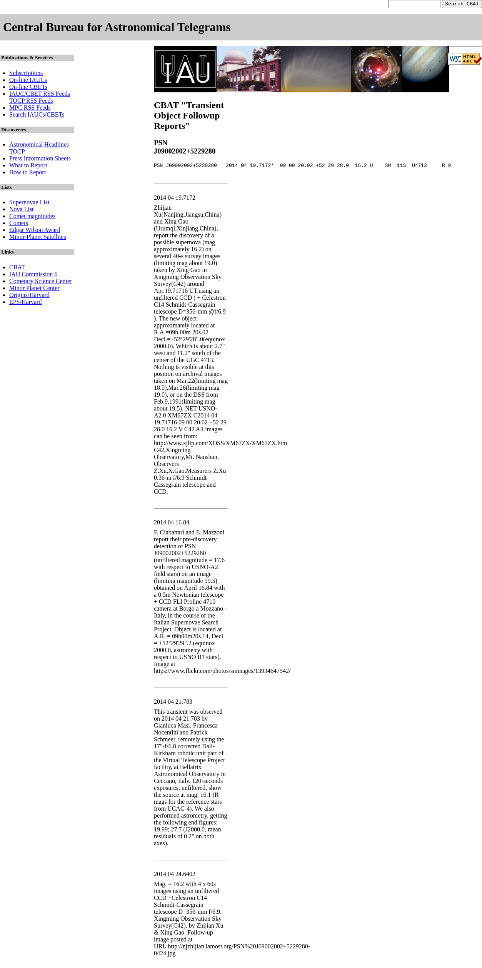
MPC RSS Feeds (30, 108)
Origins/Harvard (29, 296)
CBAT (17, 268)
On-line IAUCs (28, 81)
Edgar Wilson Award (34, 231)
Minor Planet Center (34, 289)
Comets (18, 224)
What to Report (28, 166)
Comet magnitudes (32, 217)
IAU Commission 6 (33, 275)
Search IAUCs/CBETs (36, 115)
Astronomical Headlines (39, 145)
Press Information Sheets (40, 159)
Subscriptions (26, 74)
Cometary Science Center (40, 282)
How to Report (27, 173)
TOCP (17, 152)
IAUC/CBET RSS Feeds (39, 95)
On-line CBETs (28, 88)
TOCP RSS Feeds (31, 101)
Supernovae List (29, 203)
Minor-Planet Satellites (37, 238)
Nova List (21, 210)
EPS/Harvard (25, 303)
